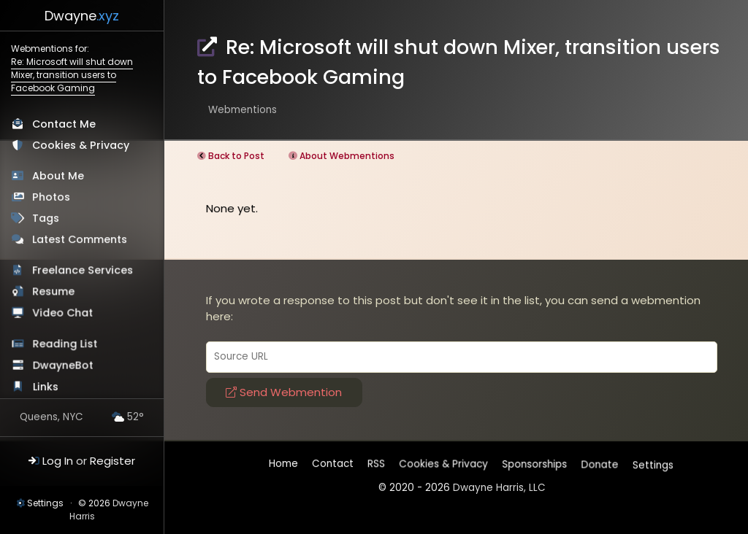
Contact (333, 464)
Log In (57, 460)
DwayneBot (64, 367)
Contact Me (64, 124)
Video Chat (63, 313)
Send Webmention (284, 392)
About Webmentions (346, 156)
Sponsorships (535, 464)
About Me (58, 176)
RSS (376, 464)
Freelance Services (83, 270)
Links (46, 388)
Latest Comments (80, 239)
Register (112, 460)
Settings (45, 503)
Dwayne (82, 16)
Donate (600, 465)
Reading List (65, 345)
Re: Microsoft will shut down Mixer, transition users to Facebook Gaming (72, 74)
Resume (54, 292)
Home (283, 464)
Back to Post (236, 156)
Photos (51, 197)
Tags (45, 218)
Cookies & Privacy (80, 145)
